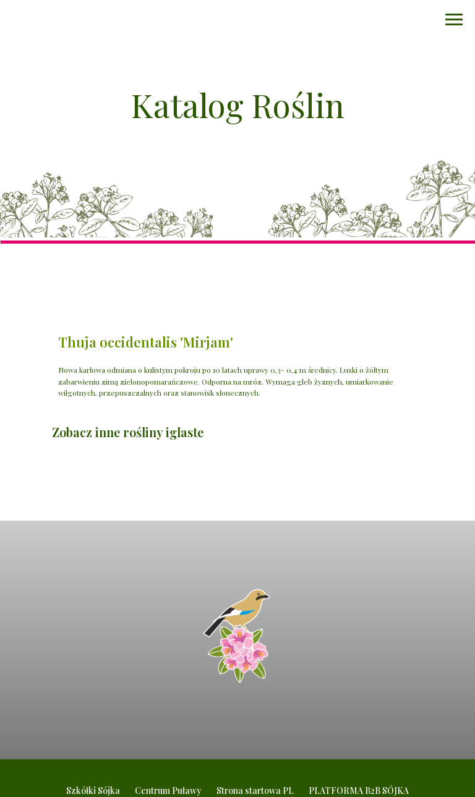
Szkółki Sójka (93, 790)
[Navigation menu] (454, 20)
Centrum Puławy (168, 790)
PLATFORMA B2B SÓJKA (359, 790)
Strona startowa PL (255, 790)
